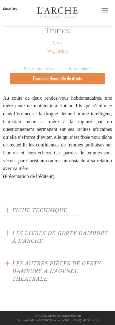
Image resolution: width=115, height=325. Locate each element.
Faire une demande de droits (57, 78)
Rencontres (10, 8)
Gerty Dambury (58, 51)
